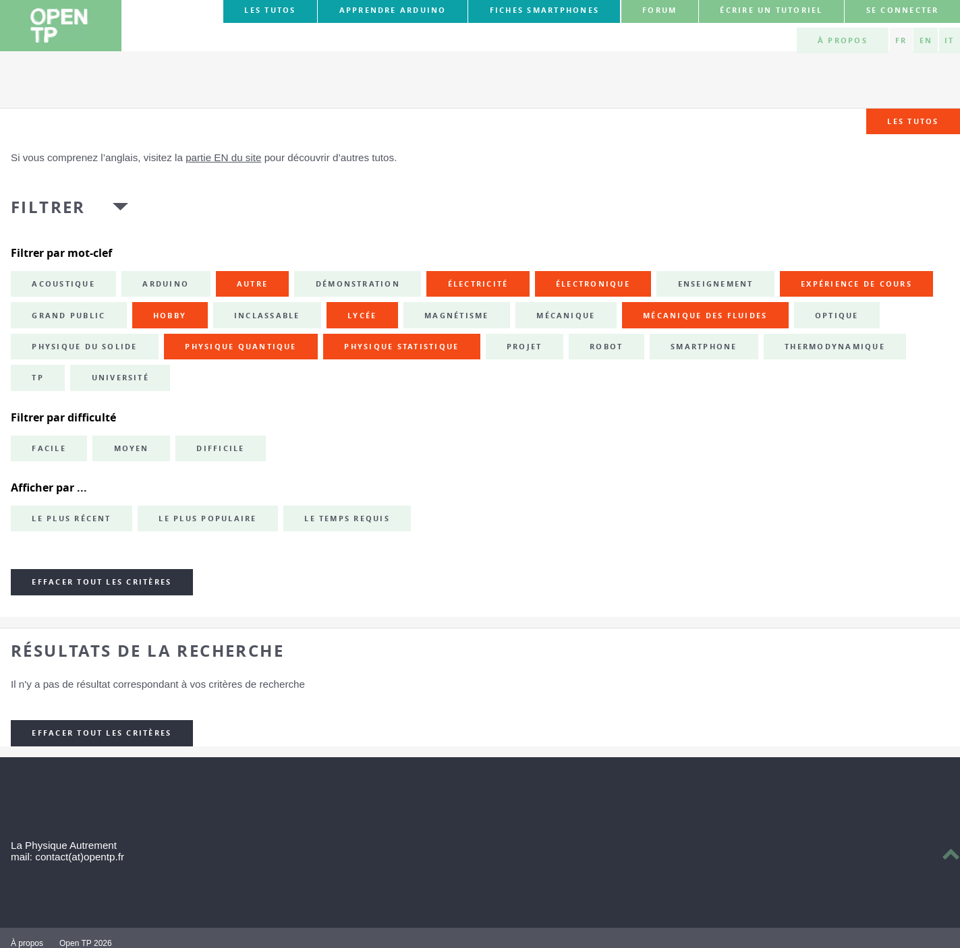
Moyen (131, 448)
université (120, 377)
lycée (361, 315)
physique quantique (240, 346)
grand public (68, 315)
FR (901, 40)
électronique (593, 283)
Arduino (165, 283)
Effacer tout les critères (101, 581)
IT (949, 40)
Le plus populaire (207, 518)
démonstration (358, 283)
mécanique (565, 315)
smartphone (704, 346)
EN (926, 40)
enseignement (716, 283)
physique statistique (401, 346)
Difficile (220, 448)
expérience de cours (856, 283)
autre (252, 283)
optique (837, 315)
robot (606, 346)
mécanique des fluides (705, 315)
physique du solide (84, 346)
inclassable (267, 315)
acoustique (63, 283)
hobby (169, 315)
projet (524, 346)
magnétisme (456, 315)
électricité (478, 283)
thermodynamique (835, 346)
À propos (843, 40)
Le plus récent (71, 518)
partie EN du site (223, 157)
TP (37, 377)
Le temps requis (347, 518)
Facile (48, 448)
